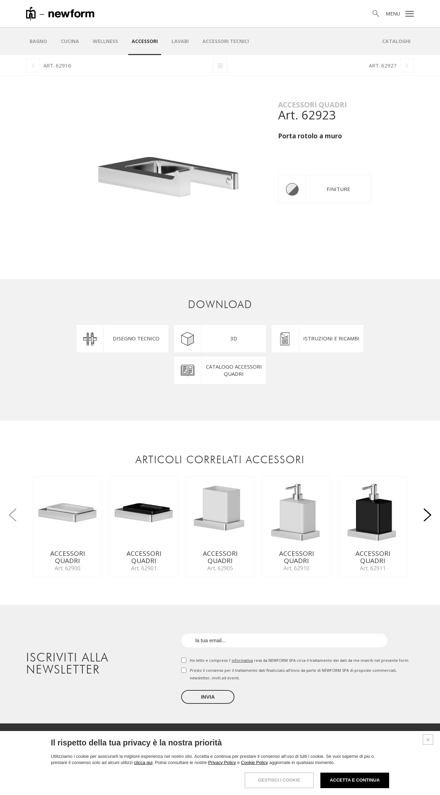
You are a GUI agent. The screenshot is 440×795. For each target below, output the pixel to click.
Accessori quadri (312, 104)
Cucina (70, 41)
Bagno (38, 41)
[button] (428, 511)
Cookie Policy (254, 762)
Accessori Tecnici (225, 41)
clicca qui (143, 762)
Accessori (145, 41)
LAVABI (180, 41)
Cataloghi (396, 41)
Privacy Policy (222, 762)
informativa (242, 660)
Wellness (105, 41)
